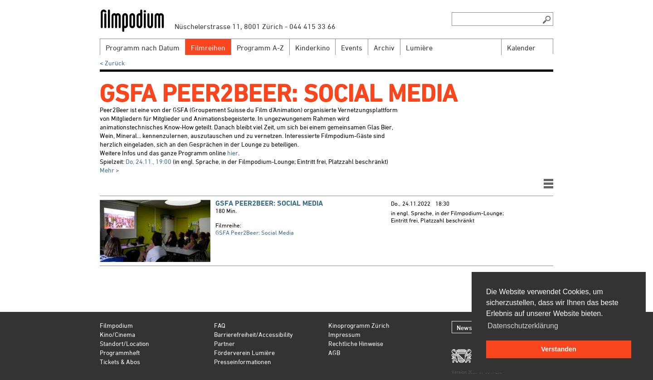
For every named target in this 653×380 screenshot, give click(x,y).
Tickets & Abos (120, 361)
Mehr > (109, 170)
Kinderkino (312, 48)
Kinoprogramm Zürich (359, 325)
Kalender (521, 48)
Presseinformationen (242, 361)
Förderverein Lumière (244, 352)
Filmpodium (116, 325)
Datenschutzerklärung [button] (522, 326)
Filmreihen (208, 48)
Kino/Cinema (117, 334)
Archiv (384, 48)
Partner (224, 343)
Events (351, 48)
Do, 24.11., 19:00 (148, 161)
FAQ (219, 325)
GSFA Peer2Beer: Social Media (269, 203)
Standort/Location (124, 343)
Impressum (344, 334)
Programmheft (120, 352)
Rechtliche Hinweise (355, 343)
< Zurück (112, 63)
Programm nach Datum (143, 48)
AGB (334, 352)
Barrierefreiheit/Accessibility (253, 334)
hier (232, 153)
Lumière (419, 48)
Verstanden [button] (558, 349)
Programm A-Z (260, 48)
